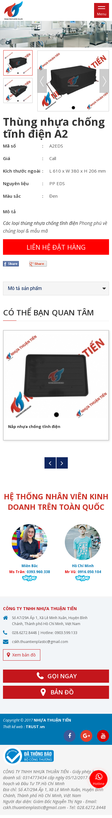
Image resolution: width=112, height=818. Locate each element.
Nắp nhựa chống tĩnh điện (34, 426)
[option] (56, 34)
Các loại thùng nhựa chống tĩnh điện (40, 223)
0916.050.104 (89, 571)
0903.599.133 (66, 632)
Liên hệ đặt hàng (56, 247)
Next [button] (104, 80)
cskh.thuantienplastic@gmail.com (40, 641)
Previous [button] (42, 80)
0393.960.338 (38, 571)
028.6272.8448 (24, 632)
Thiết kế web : (14, 726)
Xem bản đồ (24, 655)
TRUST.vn (35, 726)
